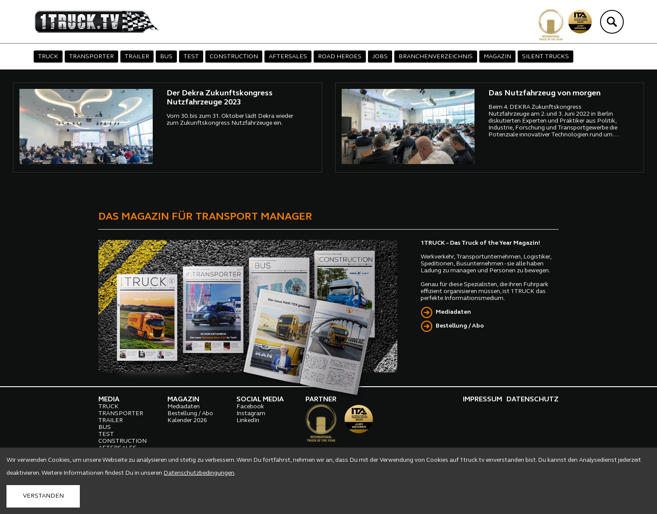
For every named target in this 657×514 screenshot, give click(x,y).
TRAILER (137, 57)
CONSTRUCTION (234, 57)
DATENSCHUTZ (532, 399)
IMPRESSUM (482, 399)
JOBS (380, 57)
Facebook (250, 407)
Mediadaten (453, 312)
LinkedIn (247, 420)
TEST (191, 57)
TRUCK (48, 57)
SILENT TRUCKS (545, 57)
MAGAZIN (497, 57)
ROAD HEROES (340, 57)
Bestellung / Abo (460, 326)
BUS (166, 57)
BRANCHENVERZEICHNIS (436, 57)
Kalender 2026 (187, 420)
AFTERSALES (288, 57)
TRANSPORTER (91, 57)
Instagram (250, 413)
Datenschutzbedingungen (198, 473)
